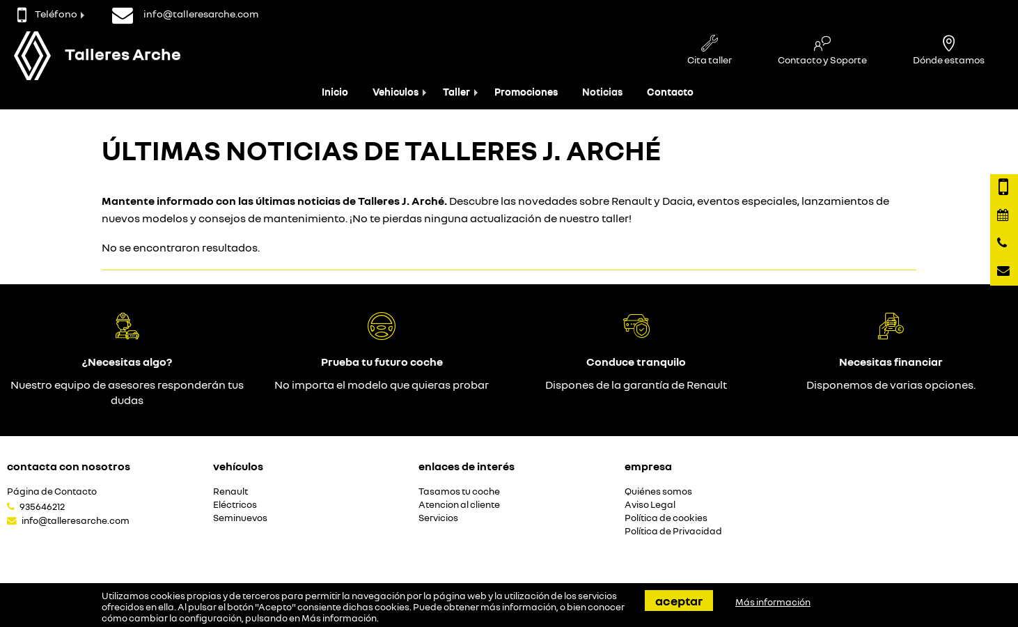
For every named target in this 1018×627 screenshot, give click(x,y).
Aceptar (679, 600)
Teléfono (47, 14)
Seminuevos (240, 518)
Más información (339, 618)
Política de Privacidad (673, 531)
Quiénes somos (658, 491)
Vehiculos (395, 92)
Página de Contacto (52, 491)
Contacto (670, 92)
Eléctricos (235, 505)
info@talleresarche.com (76, 520)
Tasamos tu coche (459, 491)
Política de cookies (666, 518)
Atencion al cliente (459, 505)
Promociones (526, 92)
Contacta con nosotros (68, 466)
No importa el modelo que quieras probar (381, 385)
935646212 (42, 506)
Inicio (335, 92)
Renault (230, 491)
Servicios (438, 518)
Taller (456, 92)
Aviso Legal (650, 505)
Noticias (602, 92)
